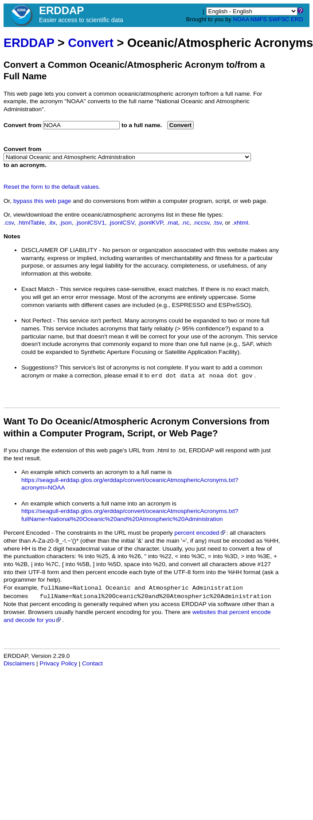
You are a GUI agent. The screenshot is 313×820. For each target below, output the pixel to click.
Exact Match (38, 289)
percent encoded (200, 532)
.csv (9, 222)
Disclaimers (19, 663)
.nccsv (201, 222)
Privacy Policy (58, 663)
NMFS (258, 19)
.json (65, 222)
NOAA (241, 19)
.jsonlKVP (150, 222)
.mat (172, 222)
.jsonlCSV (121, 222)
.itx (51, 222)
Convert (90, 43)
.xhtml (240, 222)
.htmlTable (31, 222)
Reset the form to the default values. (52, 186)
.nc (185, 222)
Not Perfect (36, 320)
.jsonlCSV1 (90, 222)
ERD (297, 19)
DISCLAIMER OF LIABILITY (59, 250)
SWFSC (279, 19)
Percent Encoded (27, 532)
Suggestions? (39, 367)
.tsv (217, 222)
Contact (92, 663)
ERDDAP (29, 43)
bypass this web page (42, 201)
